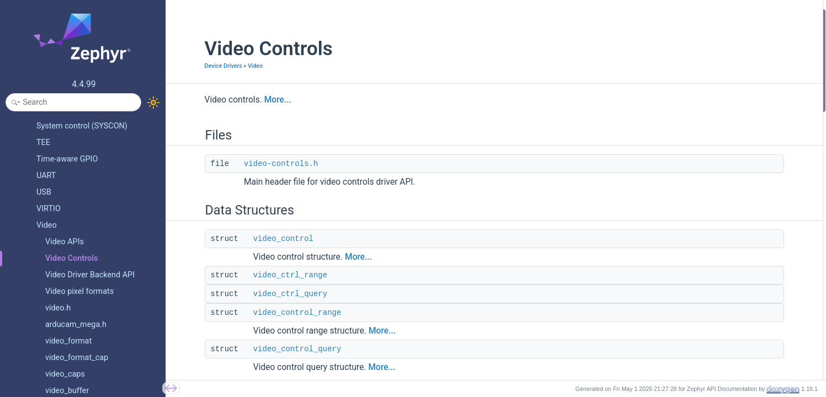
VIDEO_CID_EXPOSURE (717, 311)
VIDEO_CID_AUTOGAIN (716, 326)
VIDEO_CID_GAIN (707, 341)
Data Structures (695, 45)
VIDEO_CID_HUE (705, 237)
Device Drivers (195, 65)
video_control (255, 238)
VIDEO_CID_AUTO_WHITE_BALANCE (739, 252)
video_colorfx (701, 163)
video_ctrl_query (262, 293)
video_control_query (269, 349)
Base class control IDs (706, 134)
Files (677, 16)
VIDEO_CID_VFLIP (708, 370)
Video (227, 65)
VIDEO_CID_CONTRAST (717, 207)
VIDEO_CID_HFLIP (708, 355)
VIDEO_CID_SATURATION (721, 222)
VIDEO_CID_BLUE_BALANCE (725, 281)
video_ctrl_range (262, 275)
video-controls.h (253, 163)
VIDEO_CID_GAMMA (712, 296)
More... (249, 100)
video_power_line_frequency (725, 148)
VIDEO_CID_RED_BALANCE (723, 267)
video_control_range (269, 312)
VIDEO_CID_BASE (707, 178)
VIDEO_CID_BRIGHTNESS (721, 193)
